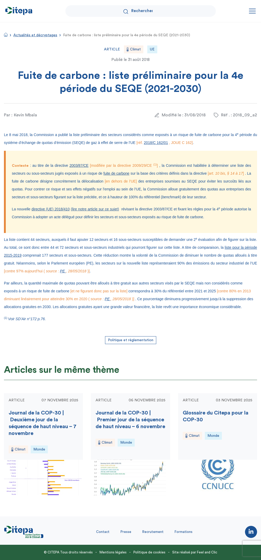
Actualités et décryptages (35, 35)
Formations (183, 531)
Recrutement (153, 531)
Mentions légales (113, 552)
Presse (126, 531)
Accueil (6, 35)
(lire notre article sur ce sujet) (95, 209)
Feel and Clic (207, 552)
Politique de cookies (149, 552)
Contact (102, 531)
